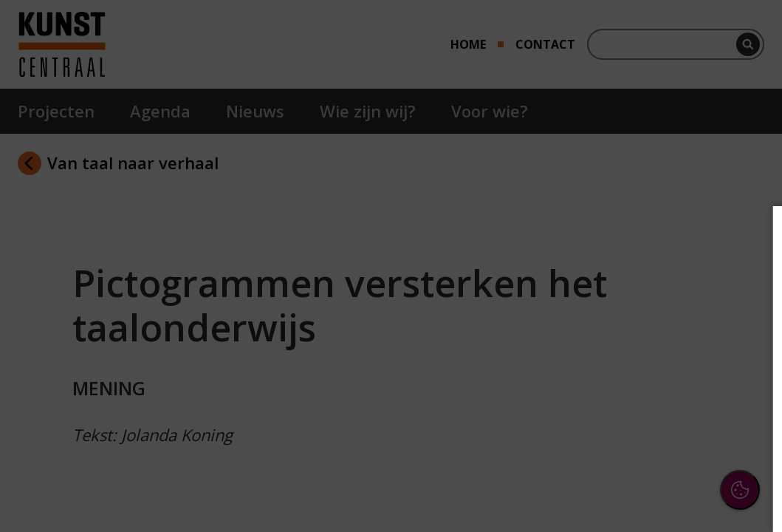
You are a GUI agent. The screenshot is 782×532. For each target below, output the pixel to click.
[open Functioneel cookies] (746, 351)
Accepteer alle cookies (657, 450)
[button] (642, 350)
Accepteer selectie (656, 492)
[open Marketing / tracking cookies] (746, 396)
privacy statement (609, 302)
